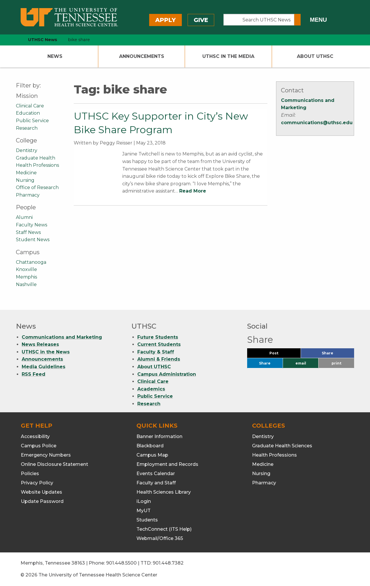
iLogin (143, 501)
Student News (32, 239)
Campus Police (38, 445)
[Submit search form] (297, 19)
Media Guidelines (43, 366)
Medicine (26, 172)
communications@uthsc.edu (317, 122)
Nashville (26, 284)
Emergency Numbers (46, 455)
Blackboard (150, 445)
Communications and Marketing (62, 337)
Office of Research (37, 187)
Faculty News (31, 225)
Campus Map (152, 455)
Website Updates (41, 492)
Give (201, 20)
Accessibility (35, 436)
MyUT (143, 510)
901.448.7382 (168, 563)
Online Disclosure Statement (54, 464)
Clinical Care (30, 106)
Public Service (32, 120)
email (300, 363)
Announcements (141, 56)
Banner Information (159, 436)
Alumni (24, 217)
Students (147, 520)
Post (280, 354)
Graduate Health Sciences (282, 445)
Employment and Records (167, 464)
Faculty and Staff (156, 483)
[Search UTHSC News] (258, 19)
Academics (151, 389)
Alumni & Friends (158, 359)
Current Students (159, 344)
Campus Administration (166, 374)
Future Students (157, 337)
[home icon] (14, 39)
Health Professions (37, 165)
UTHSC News (42, 39)
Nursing (25, 180)
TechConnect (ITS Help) (164, 529)
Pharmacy (28, 195)
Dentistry (26, 150)
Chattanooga (31, 262)
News (54, 56)
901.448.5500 (121, 563)
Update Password (42, 501)
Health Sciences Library (163, 492)
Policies (30, 473)
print (336, 363)
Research (27, 128)
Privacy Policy (37, 483)
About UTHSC (315, 56)
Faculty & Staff (155, 352)
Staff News (28, 232)
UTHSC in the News (46, 352)
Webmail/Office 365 (159, 538)
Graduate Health (35, 158)
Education (28, 113)
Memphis (26, 277)
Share (337, 354)
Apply (165, 20)
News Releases (40, 344)
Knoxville (26, 269)
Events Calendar (155, 473)
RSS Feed (33, 374)
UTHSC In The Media (228, 56)
